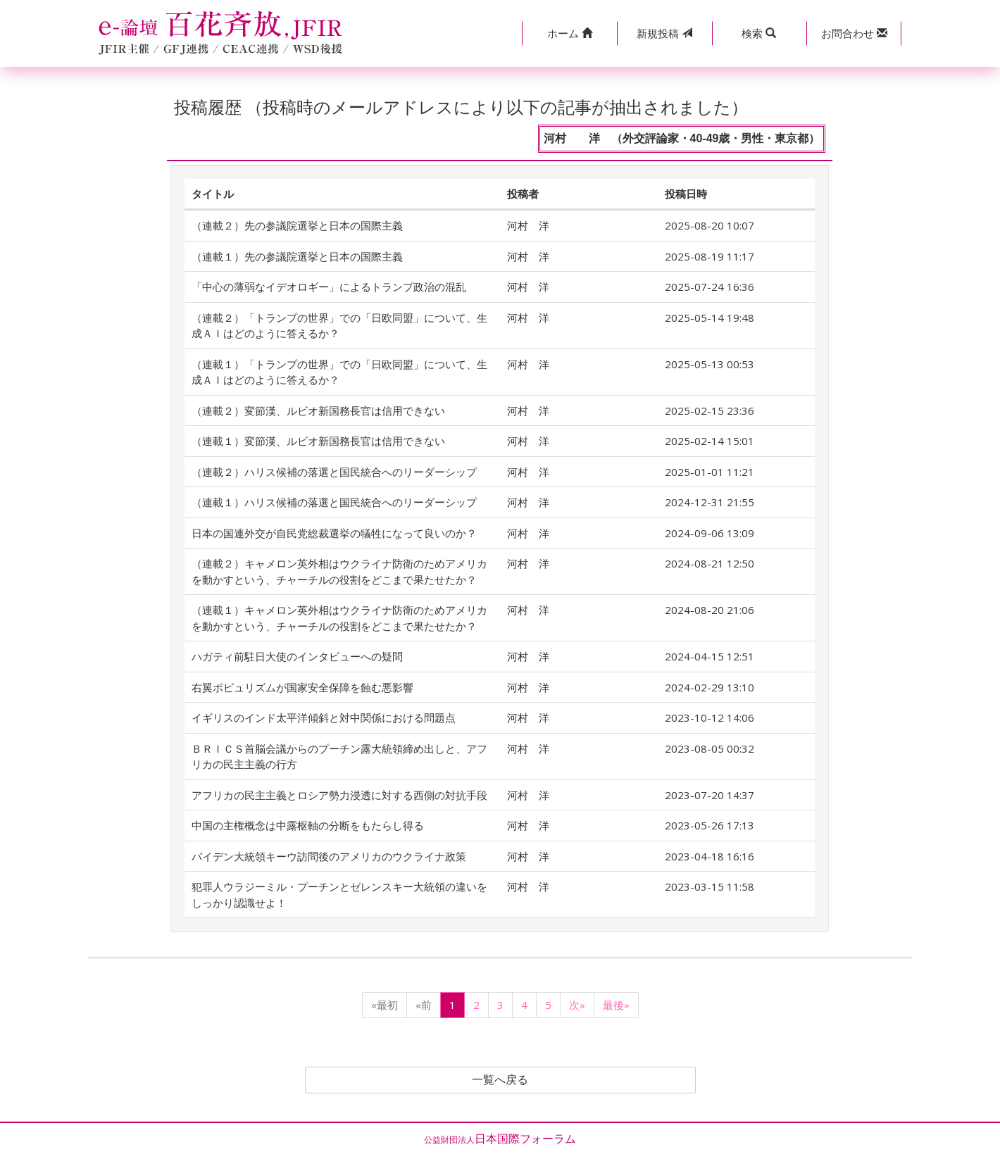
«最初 (384, 1005)
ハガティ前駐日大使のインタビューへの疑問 (297, 656)
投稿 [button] (664, 33)
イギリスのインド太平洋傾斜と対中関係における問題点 (324, 717)
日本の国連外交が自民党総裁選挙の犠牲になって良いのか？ (334, 533)
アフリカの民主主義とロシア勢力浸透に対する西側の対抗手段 (339, 795)
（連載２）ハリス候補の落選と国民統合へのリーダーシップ (334, 472)
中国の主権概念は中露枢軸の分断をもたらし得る (308, 825)
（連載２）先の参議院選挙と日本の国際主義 (297, 225)
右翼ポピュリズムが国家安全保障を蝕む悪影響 (302, 687)
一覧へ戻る (500, 1080)
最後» (616, 1005)
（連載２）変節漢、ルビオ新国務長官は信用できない (318, 410)
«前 (423, 1005)
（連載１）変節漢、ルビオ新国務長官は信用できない (318, 441)
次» (577, 1005)
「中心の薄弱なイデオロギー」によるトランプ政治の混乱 (329, 287)
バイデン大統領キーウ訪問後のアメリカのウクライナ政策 (329, 856)
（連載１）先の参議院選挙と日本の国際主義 (297, 256)
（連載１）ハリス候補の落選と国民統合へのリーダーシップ (334, 502)
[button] (569, 33)
